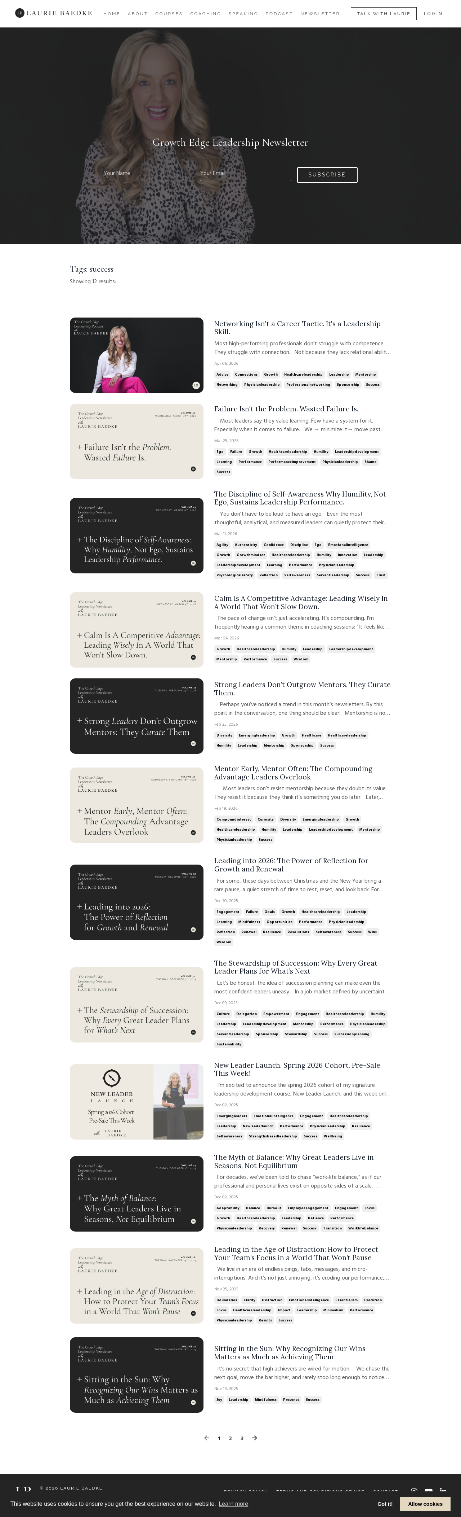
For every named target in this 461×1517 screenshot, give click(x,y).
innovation (347, 556)
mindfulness (249, 925)
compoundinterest (233, 822)
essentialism (346, 1307)
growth (271, 375)
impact (284, 1317)
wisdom (301, 661)
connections (246, 375)
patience (316, 1224)
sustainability (228, 1048)
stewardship (296, 1038)
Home (112, 13)
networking (227, 385)
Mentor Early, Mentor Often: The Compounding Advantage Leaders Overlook (294, 774)
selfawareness (297, 576)
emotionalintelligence (348, 546)
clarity (249, 1307)
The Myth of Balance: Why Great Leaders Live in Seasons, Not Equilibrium (295, 1167)
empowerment (276, 1018)
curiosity (266, 822)
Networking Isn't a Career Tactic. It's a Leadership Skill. (299, 327)
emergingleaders (231, 1121)
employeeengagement (308, 1214)
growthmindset (251, 556)
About (138, 13)
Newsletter (320, 13)
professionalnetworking (308, 385)
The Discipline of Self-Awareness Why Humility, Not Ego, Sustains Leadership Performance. (295, 498)
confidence (274, 546)
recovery (267, 1234)
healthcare (311, 737)
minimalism (333, 1317)
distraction (272, 1307)
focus (369, 1214)
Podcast (279, 13)
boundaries (226, 1307)
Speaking (244, 13)
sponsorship (348, 385)
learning (224, 462)
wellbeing (333, 1141)
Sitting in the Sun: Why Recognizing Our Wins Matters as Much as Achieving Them (291, 1359)
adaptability (228, 1214)
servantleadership (333, 576)
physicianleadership (262, 385)
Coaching (205, 13)
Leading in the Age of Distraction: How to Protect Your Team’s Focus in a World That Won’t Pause (297, 1260)
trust (381, 576)
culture (223, 1018)
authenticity (246, 546)
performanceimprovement (292, 462)
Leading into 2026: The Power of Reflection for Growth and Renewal (293, 867)
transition (332, 1234)
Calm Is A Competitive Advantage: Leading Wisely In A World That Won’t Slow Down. (298, 603)
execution (373, 1307)
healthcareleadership (303, 375)
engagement (228, 915)
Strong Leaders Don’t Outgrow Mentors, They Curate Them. (292, 689)
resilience (272, 935)
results (265, 1327)
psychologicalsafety (234, 576)
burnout (274, 1214)
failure (236, 452)
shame (370, 462)
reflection (268, 576)
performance (250, 462)
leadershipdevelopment (357, 452)
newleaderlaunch (258, 1131)
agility (222, 546)
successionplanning (352, 1038)
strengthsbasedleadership (273, 1141)
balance (253, 1214)
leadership (339, 375)
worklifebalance (363, 1234)
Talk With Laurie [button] (384, 13)
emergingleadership (257, 737)
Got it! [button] (385, 1504)
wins (372, 935)
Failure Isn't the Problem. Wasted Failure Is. (287, 409)
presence (291, 1407)
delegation (246, 1018)
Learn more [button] (233, 1504)
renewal (248, 935)
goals (269, 915)
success (373, 385)
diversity (224, 737)
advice (222, 375)
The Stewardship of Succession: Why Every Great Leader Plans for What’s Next (298, 970)
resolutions (298, 935)
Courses (169, 13)
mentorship (365, 375)
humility (321, 452)
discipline (299, 546)
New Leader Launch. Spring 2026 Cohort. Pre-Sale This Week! (299, 1074)
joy (219, 1407)
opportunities (279, 925)
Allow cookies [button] (425, 1504)
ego (220, 452)
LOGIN (433, 14)
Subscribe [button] (327, 174)
